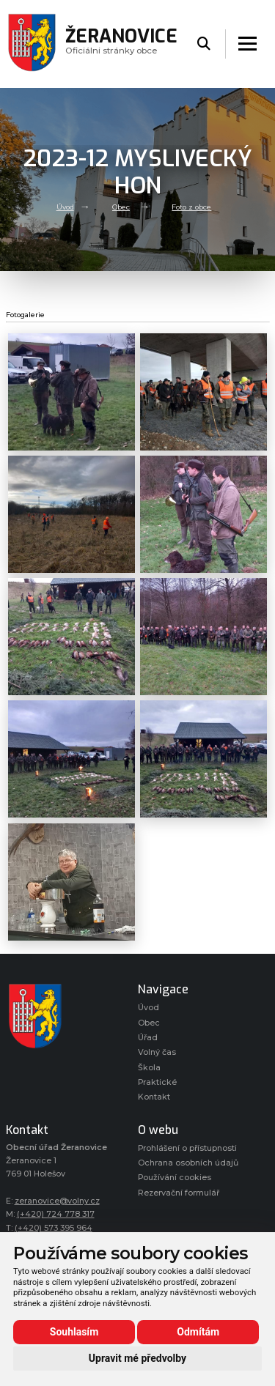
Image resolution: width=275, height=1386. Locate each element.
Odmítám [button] (198, 1332)
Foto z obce (191, 207)
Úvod (65, 207)
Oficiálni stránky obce (121, 44)
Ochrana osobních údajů (188, 1163)
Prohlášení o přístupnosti (187, 1148)
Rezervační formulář (178, 1193)
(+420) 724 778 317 (56, 1214)
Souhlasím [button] (74, 1332)
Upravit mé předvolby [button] (137, 1358)
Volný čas (157, 1052)
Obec (121, 207)
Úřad (148, 1037)
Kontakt (154, 1097)
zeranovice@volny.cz (57, 1201)
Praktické (157, 1082)
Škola (149, 1067)
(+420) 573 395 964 (53, 1228)
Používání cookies (174, 1177)
